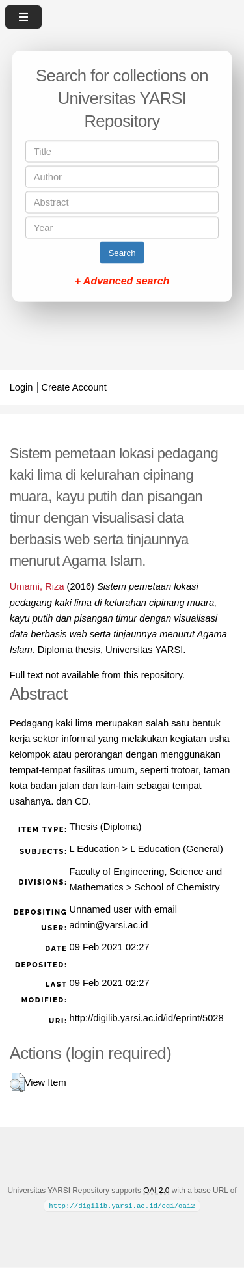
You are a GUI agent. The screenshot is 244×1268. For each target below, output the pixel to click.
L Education (95, 849)
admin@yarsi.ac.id (109, 925)
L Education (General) (176, 849)
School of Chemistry (176, 887)
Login (21, 387)
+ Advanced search (122, 280)
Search (121, 253)
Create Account (74, 387)
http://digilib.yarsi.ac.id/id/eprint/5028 (147, 1018)
